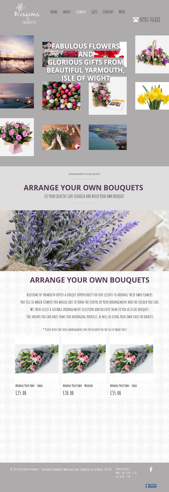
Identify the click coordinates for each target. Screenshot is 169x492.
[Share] (151, 486)
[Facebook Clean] (150, 469)
